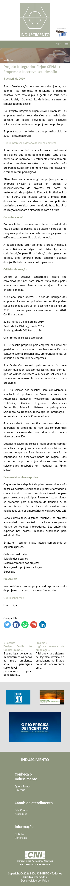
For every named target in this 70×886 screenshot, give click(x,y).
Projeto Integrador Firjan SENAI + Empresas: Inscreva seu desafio (32, 69)
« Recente (9, 643)
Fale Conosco (22, 810)
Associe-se (21, 814)
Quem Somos (23, 786)
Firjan (45, 880)
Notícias (8, 60)
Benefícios (21, 838)
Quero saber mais (14, 598)
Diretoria (20, 790)
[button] (59, 44)
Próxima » (41, 643)
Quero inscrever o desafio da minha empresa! (30, 143)
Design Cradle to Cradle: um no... (18, 648)
